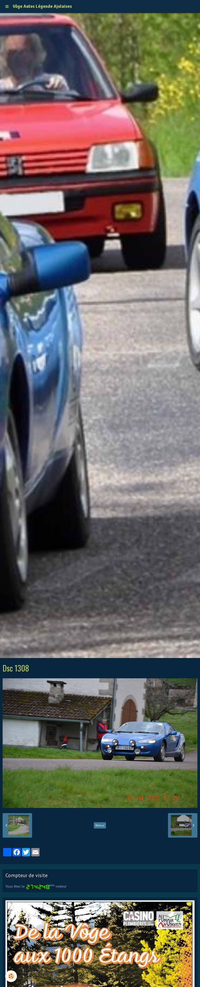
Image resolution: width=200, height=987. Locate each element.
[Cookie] (11, 976)
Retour (99, 825)
